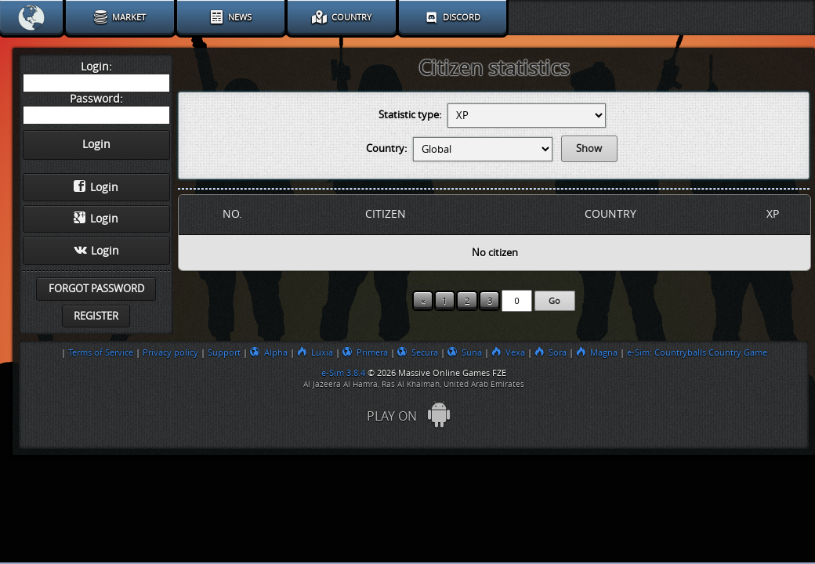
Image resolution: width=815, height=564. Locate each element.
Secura (417, 352)
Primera (365, 352)
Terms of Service (100, 352)
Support (224, 352)
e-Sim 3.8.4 (343, 372)
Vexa (508, 352)
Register (96, 316)
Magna (597, 352)
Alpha (269, 352)
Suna (464, 352)
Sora (550, 352)
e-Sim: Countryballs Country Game (697, 352)
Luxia (315, 352)
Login (96, 187)
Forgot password (96, 289)
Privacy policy (170, 352)
